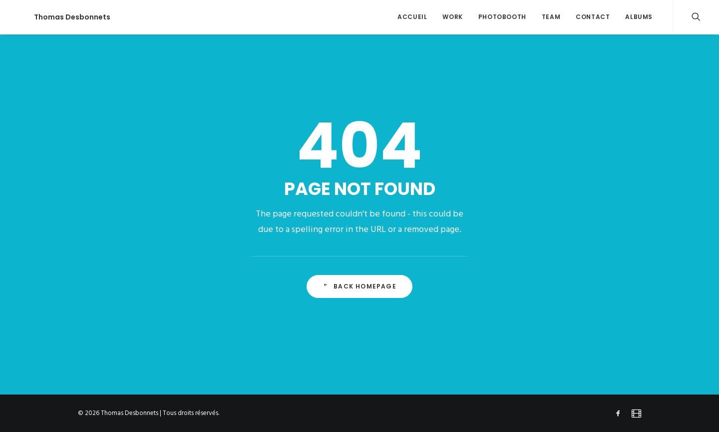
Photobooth (502, 16)
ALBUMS (639, 16)
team (551, 16)
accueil (412, 16)
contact (593, 16)
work (452, 16)
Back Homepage (359, 286)
